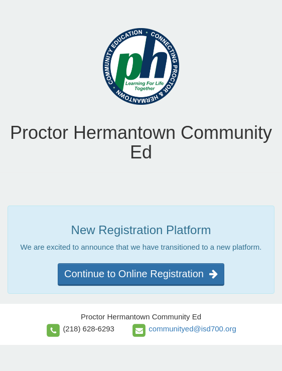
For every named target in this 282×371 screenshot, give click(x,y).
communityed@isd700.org (192, 328)
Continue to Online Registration (141, 273)
